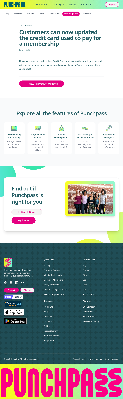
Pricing (72, 4)
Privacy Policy (78, 359)
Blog (7, 14)
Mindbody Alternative (53, 275)
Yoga (85, 265)
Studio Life (87, 14)
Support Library (51, 331)
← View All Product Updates (41, 83)
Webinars (18, 14)
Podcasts (30, 14)
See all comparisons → (54, 294)
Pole (85, 284)
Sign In (112, 4)
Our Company (89, 307)
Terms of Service (94, 359)
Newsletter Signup (91, 321)
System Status (89, 316)
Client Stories (54, 14)
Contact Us (87, 311)
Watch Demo (27, 212)
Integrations (49, 340)
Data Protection (112, 359)
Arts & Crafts (88, 294)
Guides (41, 14)
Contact (11, 290)
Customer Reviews (52, 270)
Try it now (23, 220)
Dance (85, 280)
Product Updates (71, 14)
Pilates (86, 270)
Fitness (86, 275)
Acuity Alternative (51, 284)
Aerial (85, 289)
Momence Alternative (53, 280)
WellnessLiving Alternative (55, 289)
